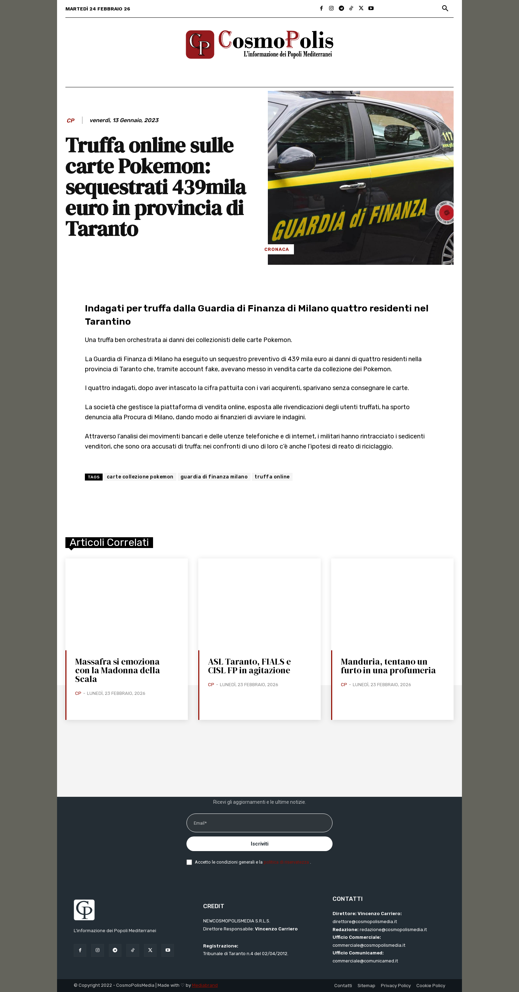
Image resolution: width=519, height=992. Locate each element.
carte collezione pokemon (140, 477)
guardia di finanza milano (214, 477)
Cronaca (277, 249)
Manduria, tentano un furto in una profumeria (388, 666)
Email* (200, 823)
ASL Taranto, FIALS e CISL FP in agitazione (249, 666)
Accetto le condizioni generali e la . (253, 862)
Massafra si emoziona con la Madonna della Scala (117, 670)
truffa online (272, 477)
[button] (445, 8)
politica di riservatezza (287, 862)
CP (70, 120)
